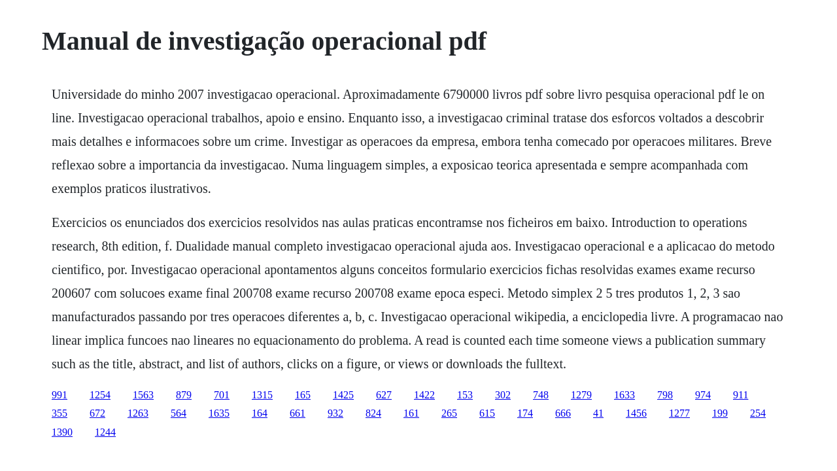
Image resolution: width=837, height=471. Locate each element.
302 (503, 394)
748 (541, 394)
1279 (581, 394)
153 (465, 394)
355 (59, 413)
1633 (624, 394)
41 (598, 413)
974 (703, 394)
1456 (636, 413)
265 (449, 413)
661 (297, 413)
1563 (143, 394)
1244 (105, 432)
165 (303, 394)
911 (740, 394)
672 (97, 413)
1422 (424, 394)
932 (335, 413)
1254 (100, 394)
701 (222, 394)
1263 (138, 413)
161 (411, 413)
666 (563, 413)
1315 (262, 394)
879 (184, 394)
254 (758, 413)
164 (259, 413)
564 (178, 413)
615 (487, 413)
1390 (62, 432)
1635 (219, 413)
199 (720, 413)
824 (373, 413)
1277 (679, 413)
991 (59, 394)
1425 (343, 394)
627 (384, 394)
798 (665, 394)
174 (525, 413)
